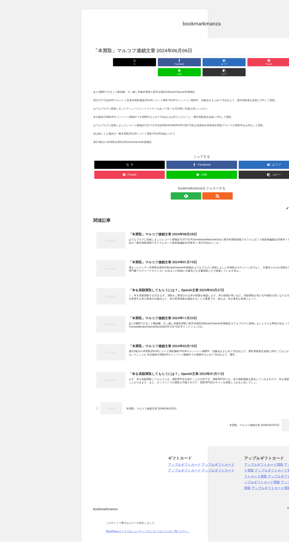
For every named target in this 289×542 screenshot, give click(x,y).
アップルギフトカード (184, 454)
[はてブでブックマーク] (183, 62)
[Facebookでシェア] (147, 62)
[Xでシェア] (110, 62)
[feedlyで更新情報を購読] (197, 186)
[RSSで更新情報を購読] (206, 186)
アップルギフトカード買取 (263, 454)
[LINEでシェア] (256, 62)
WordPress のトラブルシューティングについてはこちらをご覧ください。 (148, 521)
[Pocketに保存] (220, 62)
